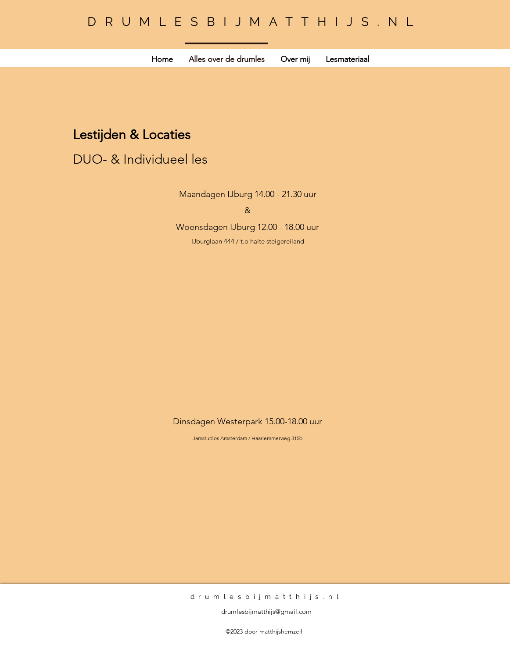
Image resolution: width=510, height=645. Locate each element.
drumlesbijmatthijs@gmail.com (266, 611)
